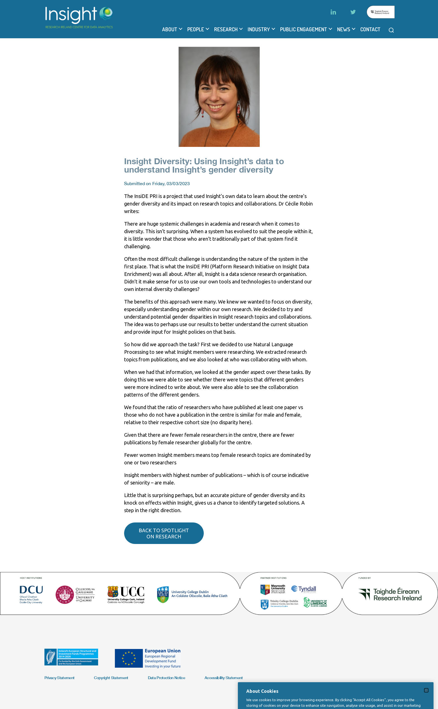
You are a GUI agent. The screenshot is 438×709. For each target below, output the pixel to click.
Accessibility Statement (224, 677)
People (195, 29)
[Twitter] (353, 12)
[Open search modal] (391, 30)
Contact (370, 29)
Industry (259, 29)
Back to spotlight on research (164, 533)
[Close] (426, 699)
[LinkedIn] (333, 12)
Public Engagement (303, 29)
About (169, 29)
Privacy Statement (59, 677)
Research (226, 29)
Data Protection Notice (166, 677)
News (343, 29)
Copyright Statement (111, 677)
